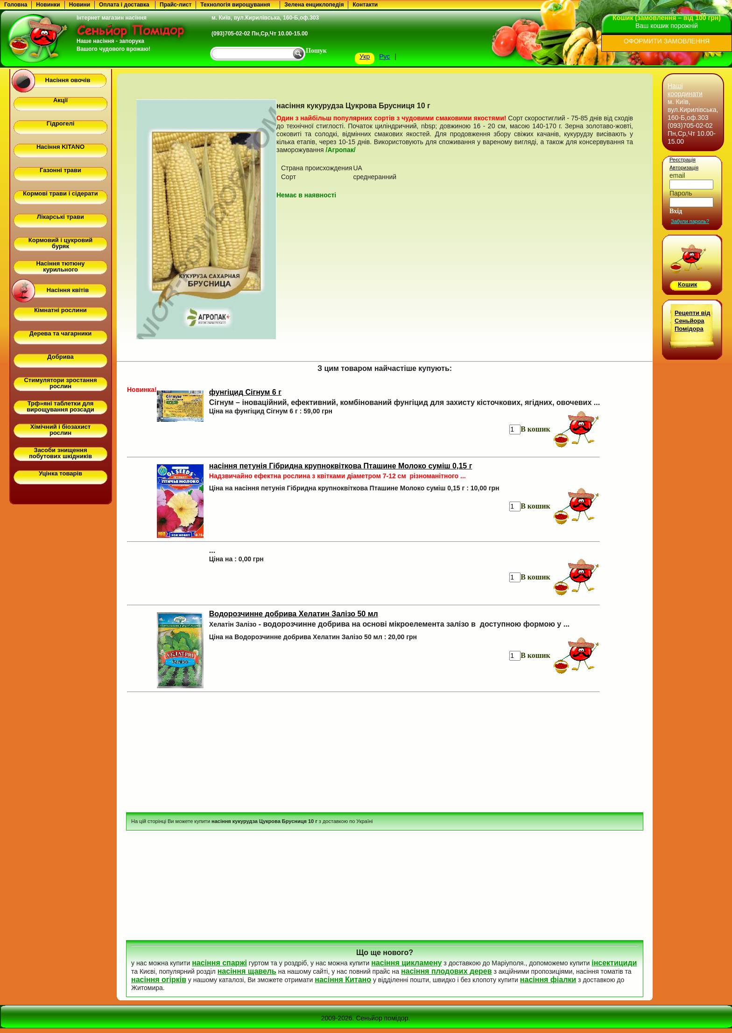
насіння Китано (343, 980)
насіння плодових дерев (446, 971)
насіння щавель (247, 971)
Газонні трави (60, 170)
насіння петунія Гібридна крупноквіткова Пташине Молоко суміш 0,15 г (340, 466)
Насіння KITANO (60, 146)
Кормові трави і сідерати (60, 193)
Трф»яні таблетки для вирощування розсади (60, 406)
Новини (79, 4)
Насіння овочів (68, 80)
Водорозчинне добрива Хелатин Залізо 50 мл (293, 614)
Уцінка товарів (60, 473)
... (212, 550)
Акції (60, 100)
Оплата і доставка (124, 4)
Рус (384, 56)
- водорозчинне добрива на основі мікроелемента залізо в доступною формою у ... (389, 624)
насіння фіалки (548, 980)
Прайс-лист (175, 4)
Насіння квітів (68, 289)
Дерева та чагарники (60, 333)
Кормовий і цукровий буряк (60, 243)
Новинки (48, 4)
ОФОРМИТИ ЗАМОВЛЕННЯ (667, 41)
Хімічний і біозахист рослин (60, 429)
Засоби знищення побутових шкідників (60, 453)
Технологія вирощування (235, 4)
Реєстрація (682, 159)
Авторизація (683, 167)
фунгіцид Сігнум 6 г (245, 392)
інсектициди (614, 963)
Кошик (687, 284)
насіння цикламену (406, 963)
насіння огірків (158, 980)
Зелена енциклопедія (314, 4)
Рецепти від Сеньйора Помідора (692, 320)
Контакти (365, 4)
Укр (364, 56)
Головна (15, 4)
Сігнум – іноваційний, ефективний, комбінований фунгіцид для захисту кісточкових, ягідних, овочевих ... (404, 402)
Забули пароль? (690, 221)
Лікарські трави (60, 216)
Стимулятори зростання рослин (60, 383)
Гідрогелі (61, 123)
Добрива (60, 356)
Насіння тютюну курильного (60, 266)
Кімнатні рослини (60, 310)
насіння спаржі (219, 963)
